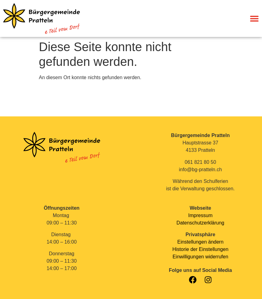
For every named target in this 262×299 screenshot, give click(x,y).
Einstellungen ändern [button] (200, 241)
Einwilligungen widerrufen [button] (200, 256)
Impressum (200, 215)
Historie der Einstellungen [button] (200, 249)
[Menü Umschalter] (254, 18)
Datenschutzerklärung (201, 222)
